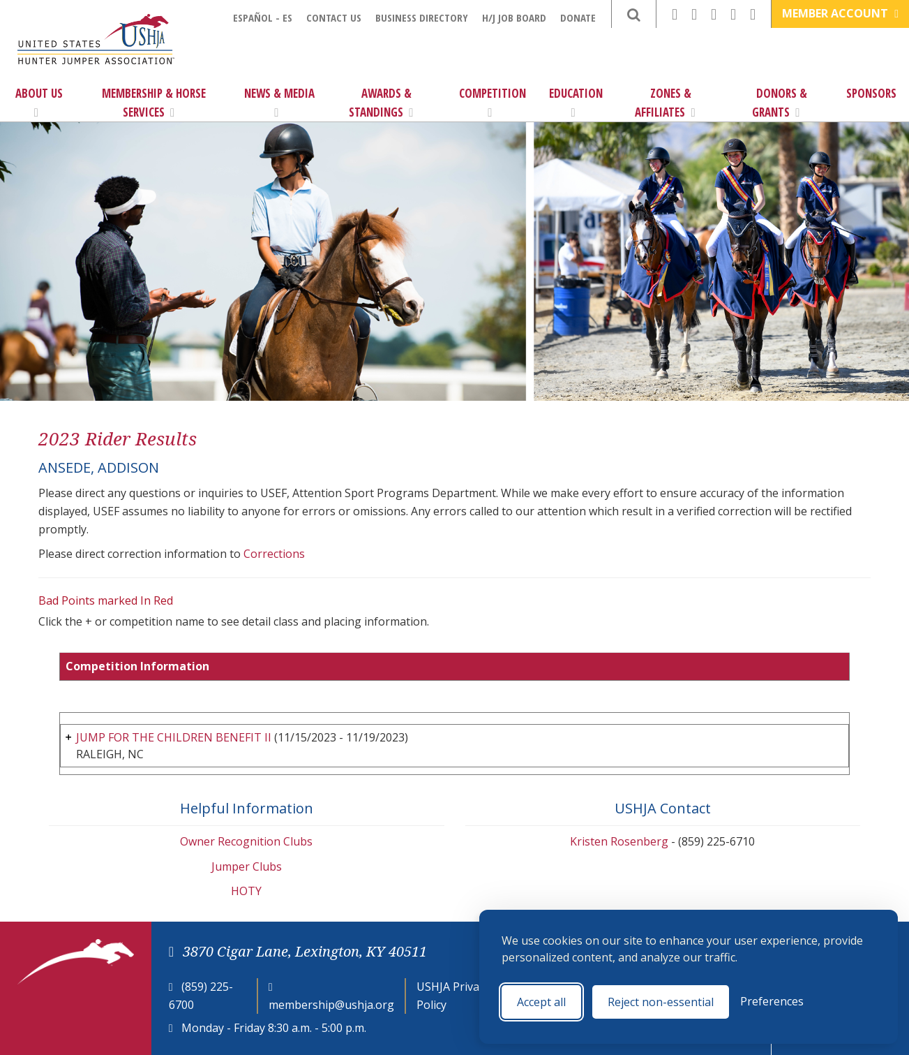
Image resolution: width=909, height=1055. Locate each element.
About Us (39, 102)
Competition (492, 102)
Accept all (541, 1002)
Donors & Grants (779, 102)
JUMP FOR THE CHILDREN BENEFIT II (173, 737)
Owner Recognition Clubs (246, 841)
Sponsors (871, 93)
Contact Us (333, 17)
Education (576, 102)
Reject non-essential (661, 1002)
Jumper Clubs (246, 866)
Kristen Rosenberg (619, 841)
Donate (578, 17)
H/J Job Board (514, 17)
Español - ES (262, 17)
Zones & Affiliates (665, 102)
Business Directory (421, 17)
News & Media (279, 102)
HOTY (246, 891)
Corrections (274, 553)
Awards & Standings (381, 102)
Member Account (840, 13)
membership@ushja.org (331, 1004)
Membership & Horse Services (154, 102)
